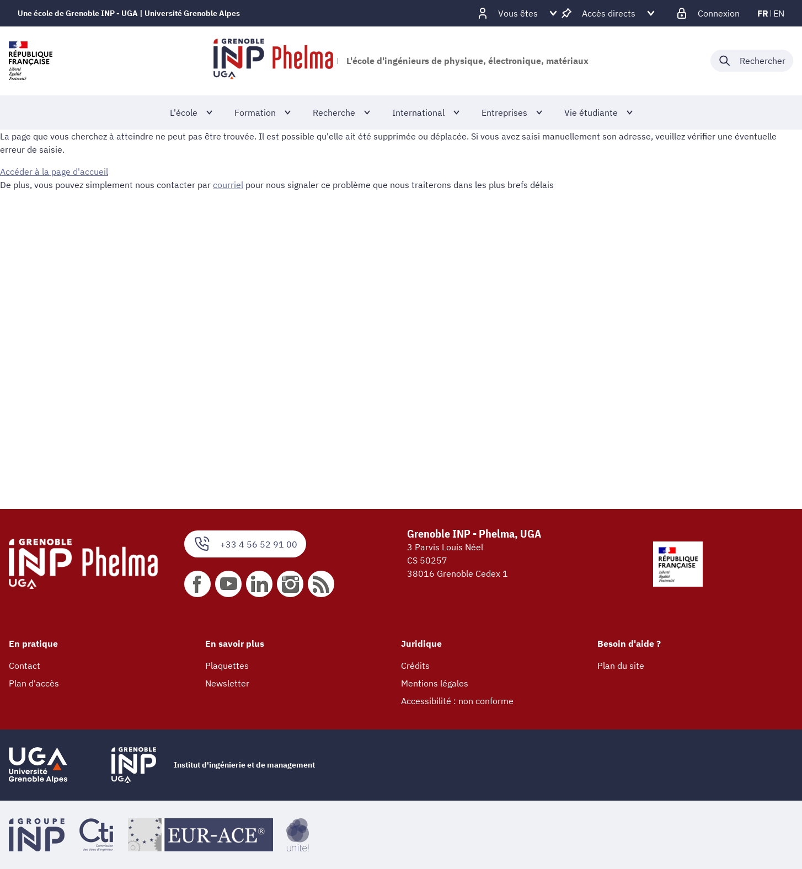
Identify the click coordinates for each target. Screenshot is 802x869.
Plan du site (620, 665)
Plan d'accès (34, 683)
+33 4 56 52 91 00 (245, 544)
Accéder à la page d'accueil (54, 171)
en (778, 13)
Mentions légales (434, 683)
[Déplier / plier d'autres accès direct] (608, 13)
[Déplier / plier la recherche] (751, 61)
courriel (228, 184)
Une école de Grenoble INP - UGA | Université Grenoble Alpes (129, 13)
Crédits (415, 665)
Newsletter (227, 683)
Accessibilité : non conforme (457, 700)
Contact (24, 665)
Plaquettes (227, 665)
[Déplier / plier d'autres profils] (518, 13)
